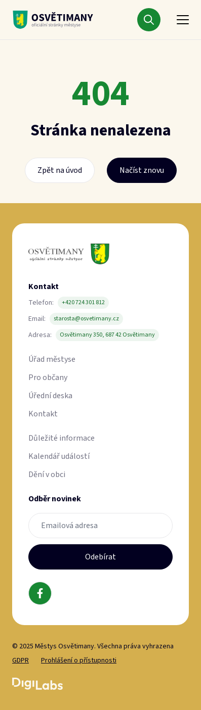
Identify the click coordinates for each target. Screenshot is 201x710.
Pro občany (47, 377)
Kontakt (43, 413)
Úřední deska (50, 395)
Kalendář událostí (59, 456)
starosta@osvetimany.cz (86, 318)
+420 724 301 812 (83, 302)
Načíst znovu (141, 170)
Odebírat (100, 556)
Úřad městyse (51, 359)
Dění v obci (46, 474)
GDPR (20, 660)
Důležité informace (61, 438)
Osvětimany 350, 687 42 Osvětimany (107, 334)
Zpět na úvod (59, 170)
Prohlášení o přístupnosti (78, 660)
